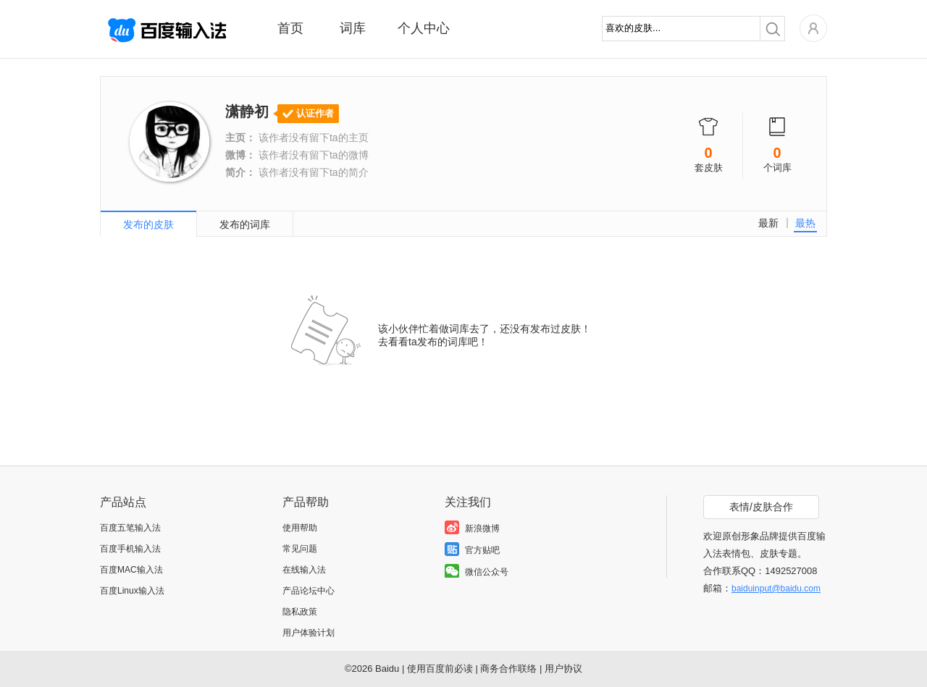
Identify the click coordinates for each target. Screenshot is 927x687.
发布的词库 (244, 224)
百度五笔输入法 (130, 528)
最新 (768, 223)
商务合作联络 (508, 668)
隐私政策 (299, 612)
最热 (805, 223)
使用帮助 (299, 528)
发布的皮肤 (148, 224)
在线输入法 (304, 570)
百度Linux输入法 (132, 591)
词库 (353, 28)
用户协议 (563, 668)
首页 (290, 28)
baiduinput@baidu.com (776, 588)
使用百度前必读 (440, 668)
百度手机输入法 (130, 549)
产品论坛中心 (308, 591)
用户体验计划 (308, 633)
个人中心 (424, 28)
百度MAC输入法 (131, 570)
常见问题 (299, 549)
